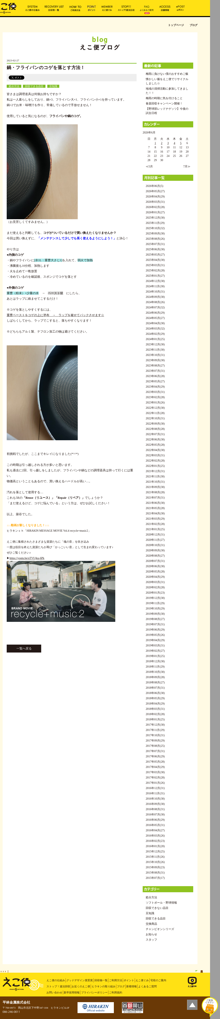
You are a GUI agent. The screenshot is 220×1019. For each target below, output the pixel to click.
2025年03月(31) (155, 265)
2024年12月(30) (155, 281)
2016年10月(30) (155, 798)
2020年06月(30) (155, 566)
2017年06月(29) (155, 756)
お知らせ (151, 934)
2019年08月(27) (155, 619)
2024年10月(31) (155, 291)
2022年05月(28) (155, 444)
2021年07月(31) (155, 497)
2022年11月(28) (155, 413)
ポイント (129, 980)
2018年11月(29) (155, 666)
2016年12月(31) (155, 788)
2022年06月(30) (155, 439)
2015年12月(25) (155, 851)
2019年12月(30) (155, 597)
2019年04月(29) (155, 640)
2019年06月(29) (155, 629)
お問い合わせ (54, 992)
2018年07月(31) (155, 687)
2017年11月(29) (155, 730)
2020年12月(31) (155, 534)
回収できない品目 (157, 908)
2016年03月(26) (155, 835)
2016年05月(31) (155, 825)
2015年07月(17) (155, 877)
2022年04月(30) (155, 450)
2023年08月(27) (155, 365)
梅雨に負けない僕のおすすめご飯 (167, 73)
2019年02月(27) (155, 650)
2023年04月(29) (155, 386)
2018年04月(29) (155, 703)
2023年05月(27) (155, 381)
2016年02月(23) (155, 840)
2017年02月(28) (155, 777)
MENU (215, 5)
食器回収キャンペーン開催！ (164, 103)
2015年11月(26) (155, 856)
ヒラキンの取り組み (103, 986)
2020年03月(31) (155, 582)
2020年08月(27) (155, 555)
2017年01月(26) (155, 782)
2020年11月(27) (155, 539)
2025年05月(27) (155, 254)
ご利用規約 (115, 992)
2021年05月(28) (155, 508)
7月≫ (186, 166)
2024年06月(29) (155, 312)
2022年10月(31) (155, 418)
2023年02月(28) (155, 397)
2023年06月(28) (155, 376)
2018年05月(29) (155, 698)
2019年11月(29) (155, 603)
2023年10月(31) (155, 355)
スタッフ (151, 939)
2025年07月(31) (155, 244)
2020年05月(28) (155, 571)
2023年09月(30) (155, 360)
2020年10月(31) (155, 545)
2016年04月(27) (155, 830)
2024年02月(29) (155, 333)
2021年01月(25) (155, 529)
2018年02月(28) (155, 714)
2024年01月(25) (155, 339)
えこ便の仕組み (55, 980)
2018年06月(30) (155, 693)
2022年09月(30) (155, 423)
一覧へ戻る (24, 648)
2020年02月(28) (155, 587)
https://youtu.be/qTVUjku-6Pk (27, 558)
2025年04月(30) (155, 259)
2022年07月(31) (155, 434)
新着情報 (131, 986)
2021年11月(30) (155, 476)
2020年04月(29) (155, 576)
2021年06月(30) (155, 502)
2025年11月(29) (155, 222)
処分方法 (14, 86)
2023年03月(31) (155, 392)
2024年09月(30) (155, 296)
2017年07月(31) (155, 751)
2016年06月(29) (155, 819)
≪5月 (149, 166)
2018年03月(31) (155, 708)
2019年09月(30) (155, 613)
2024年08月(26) (155, 302)
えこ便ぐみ (142, 980)
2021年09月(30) (155, 487)
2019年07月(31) (155, 624)
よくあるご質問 (147, 986)
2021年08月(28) (155, 492)
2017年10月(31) (155, 735)
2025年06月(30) (155, 249)
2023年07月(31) (155, 370)
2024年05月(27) (155, 318)
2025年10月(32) (155, 228)
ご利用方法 (115, 980)
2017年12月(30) (155, 724)
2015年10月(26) (155, 862)
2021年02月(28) (155, 524)
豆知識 (53, 86)
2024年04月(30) (155, 323)
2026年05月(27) (155, 191)
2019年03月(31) (155, 645)
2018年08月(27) (155, 682)
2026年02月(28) (155, 207)
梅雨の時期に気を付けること (164, 98)
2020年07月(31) (155, 561)
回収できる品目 (34, 86)
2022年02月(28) (155, 460)
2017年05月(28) (155, 761)
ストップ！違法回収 (58, 986)
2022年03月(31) (155, 455)
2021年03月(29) (155, 518)
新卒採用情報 (72, 992)
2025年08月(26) (155, 238)
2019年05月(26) (155, 634)
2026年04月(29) (155, 196)
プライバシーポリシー (94, 992)
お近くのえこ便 (81, 986)
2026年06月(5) (154, 186)
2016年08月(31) (155, 809)
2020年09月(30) (155, 550)
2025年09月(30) (155, 233)
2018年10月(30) (155, 671)
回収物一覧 (101, 980)
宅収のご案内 (158, 980)
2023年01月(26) (155, 402)
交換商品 (151, 923)
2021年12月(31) (155, 471)
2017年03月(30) (155, 772)
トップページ (176, 25)
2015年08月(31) (155, 872)
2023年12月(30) (155, 344)
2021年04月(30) (155, 513)
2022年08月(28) (155, 428)
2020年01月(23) (155, 592)
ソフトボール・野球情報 (161, 902)
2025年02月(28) (155, 270)
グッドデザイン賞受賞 (79, 980)
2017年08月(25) (155, 745)
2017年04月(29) (155, 767)
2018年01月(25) (155, 719)
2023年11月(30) (155, 349)
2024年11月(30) (155, 286)
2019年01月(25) (155, 656)
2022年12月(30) (155, 407)
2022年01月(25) (155, 465)
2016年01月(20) (155, 846)
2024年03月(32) (155, 328)
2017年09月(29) (155, 740)
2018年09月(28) (155, 677)
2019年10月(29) (155, 608)
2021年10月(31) (155, 481)
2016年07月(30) (155, 814)
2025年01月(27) (155, 275)
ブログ (121, 986)
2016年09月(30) (155, 803)
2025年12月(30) (155, 217)
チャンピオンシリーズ (160, 929)
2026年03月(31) (155, 201)
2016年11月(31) (155, 793)
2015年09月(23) (155, 867)
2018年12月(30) (155, 661)
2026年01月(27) (155, 212)
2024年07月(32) (155, 307)
